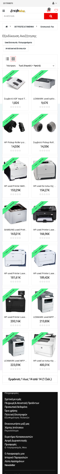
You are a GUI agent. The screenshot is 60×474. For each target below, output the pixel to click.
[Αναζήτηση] (23, 16)
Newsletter (10, 465)
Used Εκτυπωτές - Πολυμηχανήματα (18, 43)
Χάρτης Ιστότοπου (14, 427)
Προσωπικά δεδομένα (16, 406)
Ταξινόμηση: (10, 66)
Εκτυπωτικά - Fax (47, 27)
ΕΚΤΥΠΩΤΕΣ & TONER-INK (24, 27)
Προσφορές (11, 444)
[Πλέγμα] (13, 58)
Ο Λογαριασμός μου (14, 453)
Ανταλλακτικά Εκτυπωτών (16, 49)
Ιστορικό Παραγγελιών (16, 457)
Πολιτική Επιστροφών (16, 414)
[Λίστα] (7, 58)
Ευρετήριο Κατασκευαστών (19, 436)
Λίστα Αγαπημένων (14, 461)
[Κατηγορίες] (3, 11)
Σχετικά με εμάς (13, 399)
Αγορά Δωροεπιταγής (16, 440)
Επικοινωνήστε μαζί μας (17, 423)
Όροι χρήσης (11, 410)
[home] (7, 27)
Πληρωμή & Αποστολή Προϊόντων (22, 403)
